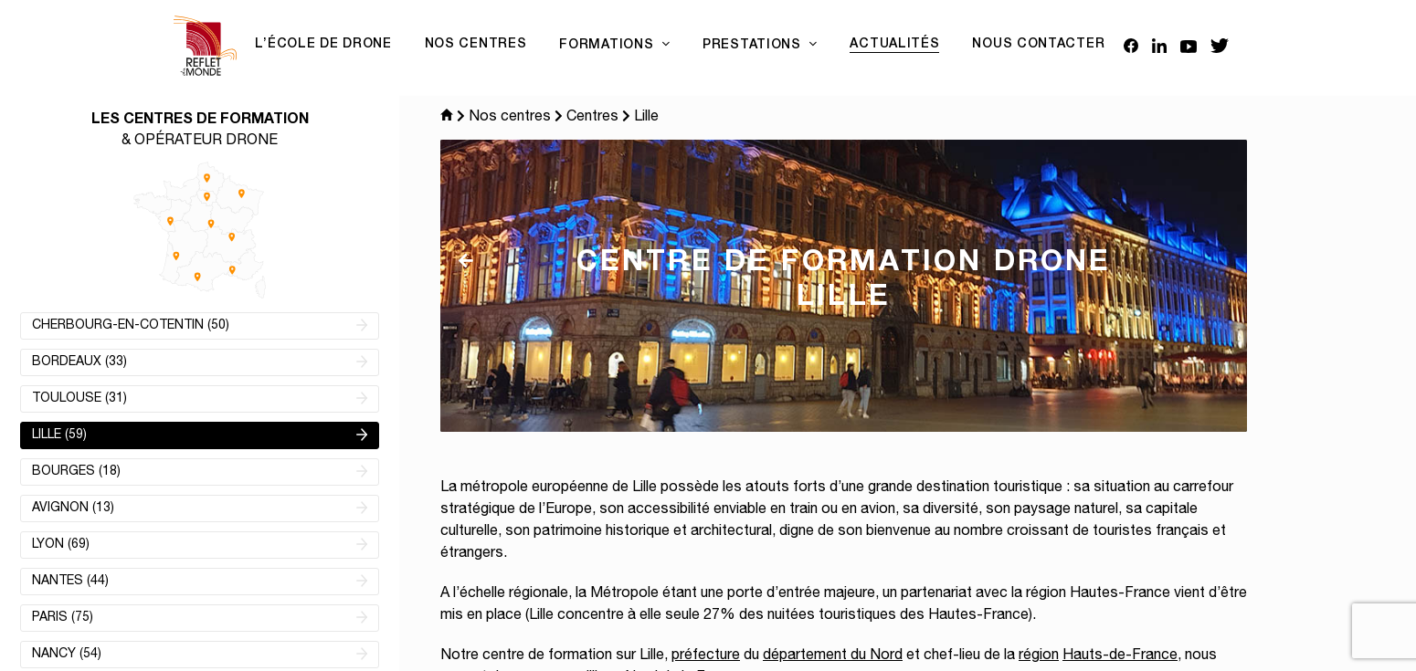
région (1039, 656)
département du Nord (833, 656)
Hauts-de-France (1120, 656)
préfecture (705, 656)
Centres (592, 117)
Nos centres (510, 117)
